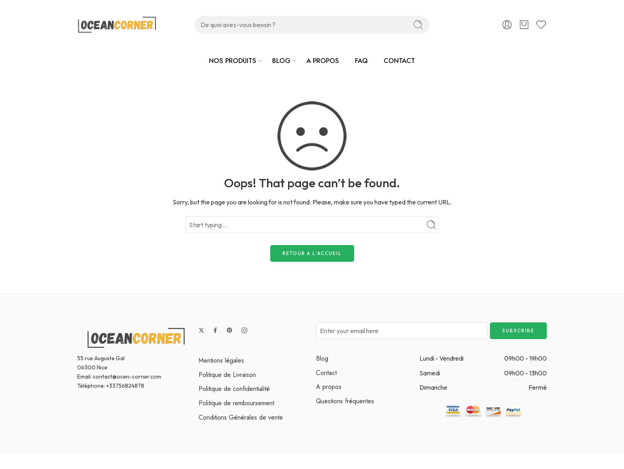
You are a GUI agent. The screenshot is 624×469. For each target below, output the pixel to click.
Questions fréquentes (345, 401)
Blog (322, 358)
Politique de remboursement (236, 403)
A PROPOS (322, 60)
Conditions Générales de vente (241, 417)
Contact (326, 372)
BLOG (281, 60)
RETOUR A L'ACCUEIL (312, 253)
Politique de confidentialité (234, 388)
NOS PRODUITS (232, 60)
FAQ (361, 60)
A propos (328, 386)
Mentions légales (221, 360)
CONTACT (399, 60)
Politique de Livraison (227, 374)
